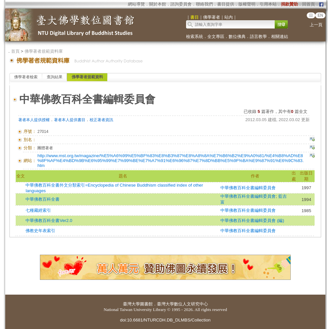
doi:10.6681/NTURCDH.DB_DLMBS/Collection (165, 320)
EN (320, 15)
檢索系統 (194, 36)
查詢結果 (54, 77)
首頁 (15, 51)
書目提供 (225, 4)
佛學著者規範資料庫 (44, 51)
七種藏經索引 (38, 210)
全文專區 (215, 36)
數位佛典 (237, 36)
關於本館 (157, 4)
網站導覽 (136, 4)
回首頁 (308, 4)
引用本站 (268, 4)
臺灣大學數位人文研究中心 (182, 304)
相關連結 (279, 36)
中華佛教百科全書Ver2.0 (49, 220)
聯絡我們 (204, 4)
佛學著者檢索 (26, 77)
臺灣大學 (131, 304)
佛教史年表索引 (40, 230)
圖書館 (146, 304)
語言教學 (258, 36)
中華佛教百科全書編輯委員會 (248, 187)
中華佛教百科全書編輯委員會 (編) (252, 220)
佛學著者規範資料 (87, 77)
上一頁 (316, 24)
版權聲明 (246, 4)
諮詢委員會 (181, 4)
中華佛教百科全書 (43, 199)
